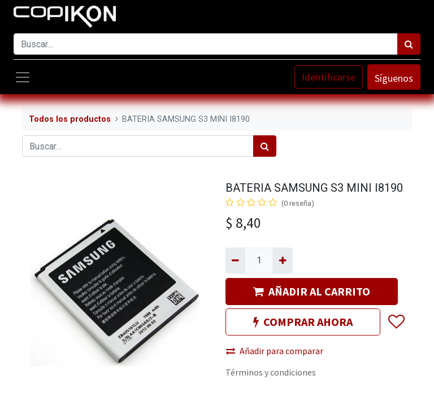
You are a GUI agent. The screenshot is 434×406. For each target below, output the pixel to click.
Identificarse (328, 76)
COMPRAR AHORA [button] (303, 322)
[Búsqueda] (408, 44)
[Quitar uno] (235, 260)
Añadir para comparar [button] (274, 350)
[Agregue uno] (282, 260)
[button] (396, 322)
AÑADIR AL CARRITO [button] (311, 291)
